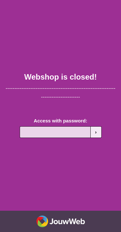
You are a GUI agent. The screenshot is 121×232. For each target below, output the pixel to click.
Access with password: (60, 120)
